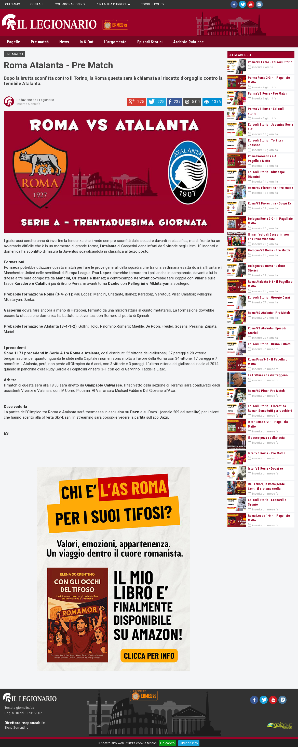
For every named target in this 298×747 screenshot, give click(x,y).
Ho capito (167, 743)
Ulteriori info (189, 743)
